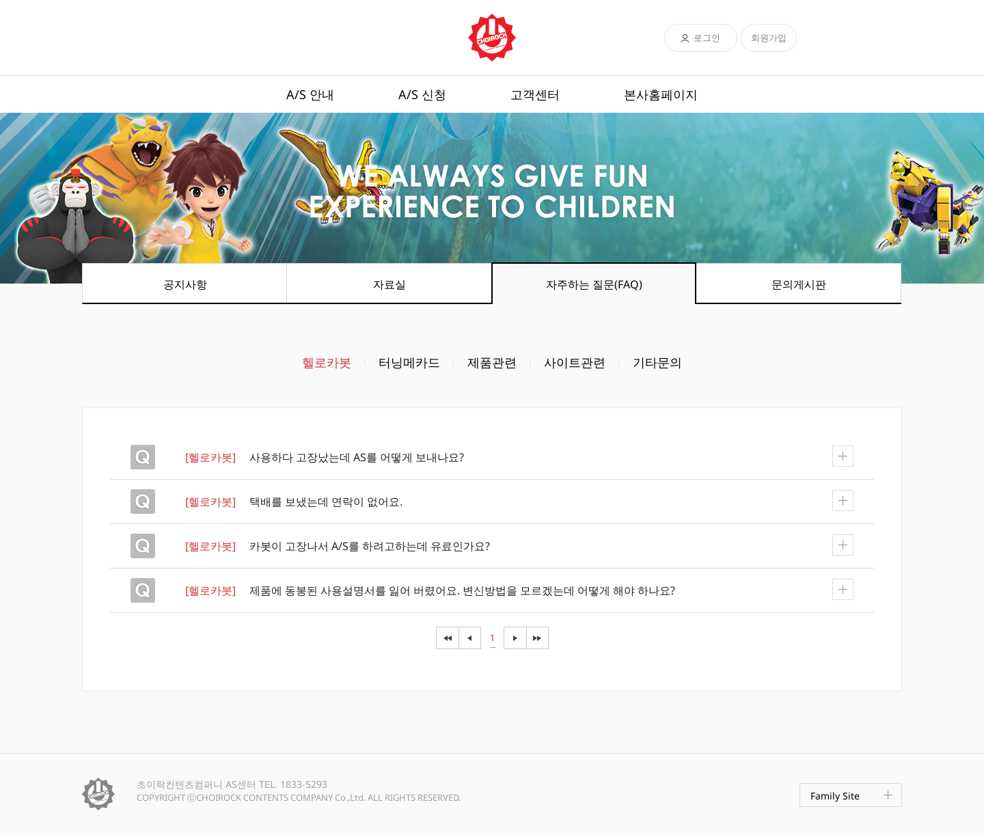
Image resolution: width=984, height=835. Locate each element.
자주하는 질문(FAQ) (594, 284)
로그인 (707, 37)
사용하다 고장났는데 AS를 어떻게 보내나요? (519, 456)
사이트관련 (574, 362)
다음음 (537, 638)
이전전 (447, 638)
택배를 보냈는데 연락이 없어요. (519, 501)
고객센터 (535, 94)
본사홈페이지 (661, 94)
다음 (515, 638)
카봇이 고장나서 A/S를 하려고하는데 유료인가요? (519, 545)
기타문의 (657, 362)
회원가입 (769, 37)
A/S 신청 (422, 94)
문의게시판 (798, 284)
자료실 (389, 284)
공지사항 (185, 284)
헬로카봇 (326, 362)
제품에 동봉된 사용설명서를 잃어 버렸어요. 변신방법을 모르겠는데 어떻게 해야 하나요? (519, 589)
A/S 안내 (310, 94)
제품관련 (492, 362)
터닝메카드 (409, 362)
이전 (470, 638)
